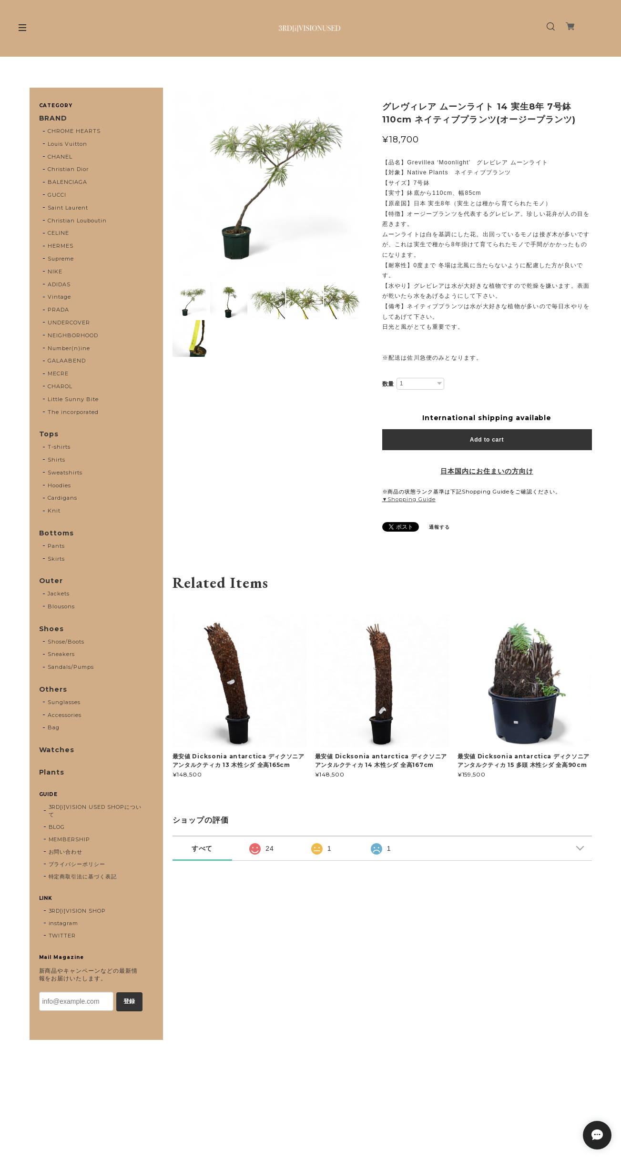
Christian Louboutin (77, 220)
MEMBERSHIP (70, 839)
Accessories (64, 715)
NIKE (55, 271)
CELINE (58, 233)
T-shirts (59, 446)
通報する (439, 527)
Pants (56, 546)
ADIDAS (59, 284)
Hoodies (59, 485)
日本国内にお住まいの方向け (486, 471)
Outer (51, 581)
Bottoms (56, 533)
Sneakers (61, 654)
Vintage (59, 296)
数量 (388, 384)
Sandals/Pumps (70, 667)
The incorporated (73, 412)
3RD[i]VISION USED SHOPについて (95, 811)
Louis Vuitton (67, 144)
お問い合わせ (66, 851)
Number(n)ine (69, 348)
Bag (54, 727)
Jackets (59, 593)
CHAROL (60, 386)
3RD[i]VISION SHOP (77, 910)
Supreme (61, 258)
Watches (57, 750)
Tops (49, 434)
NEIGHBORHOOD (73, 335)
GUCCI (57, 194)
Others (53, 689)
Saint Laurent (68, 207)
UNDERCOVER (69, 322)
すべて (202, 848)
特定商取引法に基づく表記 (83, 876)
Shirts (56, 459)
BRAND (53, 118)
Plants (52, 772)
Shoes (51, 629)
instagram (64, 923)
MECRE (58, 373)
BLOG (57, 827)
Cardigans (62, 497)
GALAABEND (67, 360)
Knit (54, 510)
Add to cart (487, 439)
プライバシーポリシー (77, 864)
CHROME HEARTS (74, 131)
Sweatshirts (65, 472)
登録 (129, 1001)
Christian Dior (68, 169)
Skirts (56, 558)
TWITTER (62, 935)
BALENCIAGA (67, 182)
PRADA (58, 309)
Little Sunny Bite (73, 399)
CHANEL (60, 156)
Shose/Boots (66, 641)
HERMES (60, 245)
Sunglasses (64, 702)
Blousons (61, 606)
